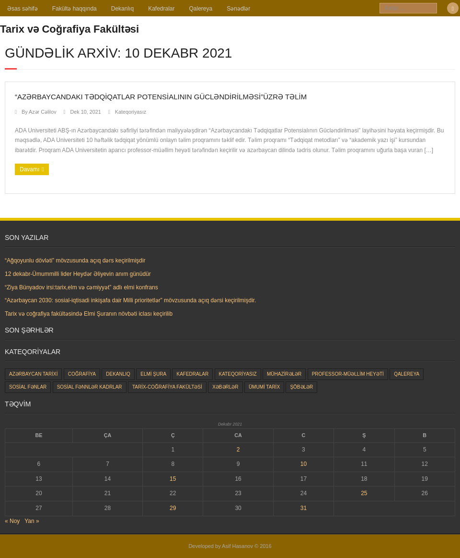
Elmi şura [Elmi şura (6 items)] (153, 374)
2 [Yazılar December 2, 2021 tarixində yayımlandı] (238, 449)
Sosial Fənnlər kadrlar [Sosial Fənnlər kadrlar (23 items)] (89, 387)
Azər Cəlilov (43, 112)
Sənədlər (238, 8)
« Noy (12, 521)
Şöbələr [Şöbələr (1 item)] (301, 387)
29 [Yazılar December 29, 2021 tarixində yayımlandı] (173, 508)
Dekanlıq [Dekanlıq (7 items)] (118, 374)
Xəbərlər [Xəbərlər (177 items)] (225, 387)
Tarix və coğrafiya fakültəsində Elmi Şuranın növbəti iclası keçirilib (88, 313)
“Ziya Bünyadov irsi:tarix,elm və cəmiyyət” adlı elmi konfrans (81, 287)
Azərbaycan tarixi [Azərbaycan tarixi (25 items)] (33, 374)
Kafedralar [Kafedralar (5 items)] (192, 374)
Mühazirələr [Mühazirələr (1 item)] (284, 374)
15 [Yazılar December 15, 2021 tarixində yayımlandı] (173, 478)
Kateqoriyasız (130, 112)
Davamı (29, 169)
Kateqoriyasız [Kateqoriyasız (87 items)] (238, 374)
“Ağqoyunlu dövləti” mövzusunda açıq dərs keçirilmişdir (75, 260)
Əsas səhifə (22, 8)
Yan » (31, 521)
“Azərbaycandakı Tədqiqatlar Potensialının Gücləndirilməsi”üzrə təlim (161, 97)
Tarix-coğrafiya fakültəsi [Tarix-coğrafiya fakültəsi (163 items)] (167, 387)
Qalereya (201, 8)
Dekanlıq (122, 8)
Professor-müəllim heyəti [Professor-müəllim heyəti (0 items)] (348, 374)
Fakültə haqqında (74, 8)
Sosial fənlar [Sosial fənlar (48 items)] (27, 387)
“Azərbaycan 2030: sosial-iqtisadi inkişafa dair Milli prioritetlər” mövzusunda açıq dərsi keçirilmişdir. (130, 300)
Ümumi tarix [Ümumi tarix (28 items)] (264, 387)
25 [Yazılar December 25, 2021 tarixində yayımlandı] (364, 493)
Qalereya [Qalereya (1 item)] (406, 374)
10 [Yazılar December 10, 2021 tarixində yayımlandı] (303, 464)
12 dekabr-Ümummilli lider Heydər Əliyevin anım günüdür (78, 274)
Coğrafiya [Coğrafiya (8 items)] (82, 374)
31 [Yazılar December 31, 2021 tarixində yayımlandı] (303, 508)
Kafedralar (161, 8)
